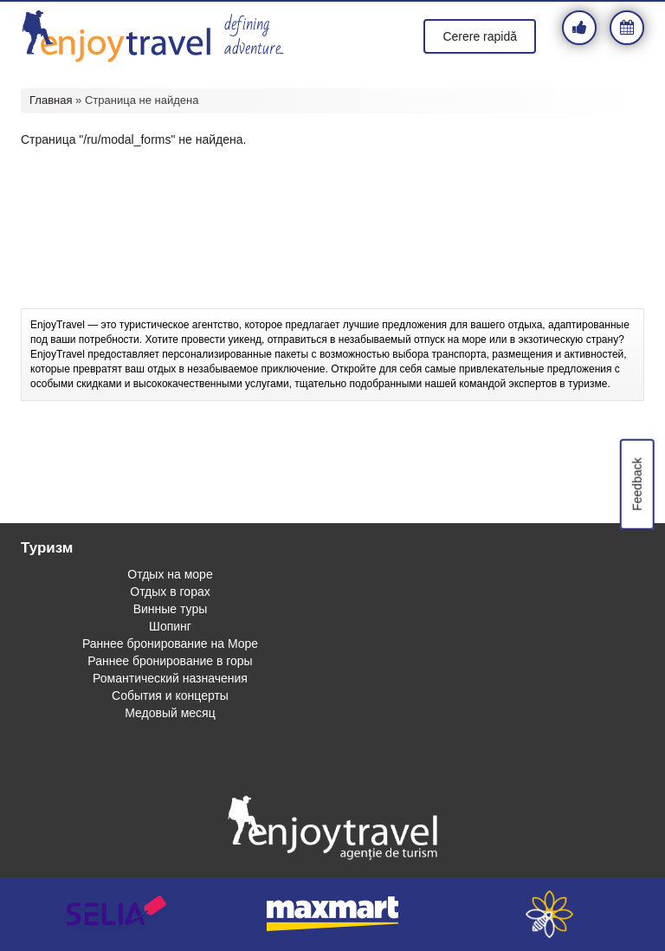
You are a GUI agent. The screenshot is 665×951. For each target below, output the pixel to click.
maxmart (332, 914)
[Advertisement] (332, 260)
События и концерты (170, 695)
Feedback (636, 483)
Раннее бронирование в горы (169, 661)
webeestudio (549, 914)
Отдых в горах (170, 591)
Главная (50, 100)
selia (116, 914)
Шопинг (170, 626)
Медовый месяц (170, 713)
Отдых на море (169, 574)
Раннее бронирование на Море (170, 643)
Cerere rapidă (479, 36)
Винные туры (170, 609)
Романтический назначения (170, 678)
